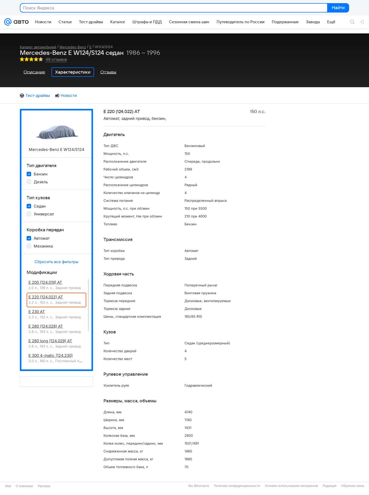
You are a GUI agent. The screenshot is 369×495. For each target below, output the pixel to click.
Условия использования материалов (291, 486)
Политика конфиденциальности (237, 486)
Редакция (330, 486)
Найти (337, 8)
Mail (8, 486)
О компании (24, 486)
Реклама (44, 486)
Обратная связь (352, 486)
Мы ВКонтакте (198, 486)
